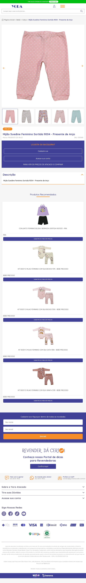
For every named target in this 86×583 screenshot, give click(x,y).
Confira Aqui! (43, 466)
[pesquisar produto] (81, 11)
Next (82, 66)
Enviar (43, 436)
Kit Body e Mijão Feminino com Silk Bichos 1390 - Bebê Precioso (43, 309)
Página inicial (9, 20)
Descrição (9, 174)
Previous (4, 68)
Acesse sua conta (43, 158)
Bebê (18, 20)
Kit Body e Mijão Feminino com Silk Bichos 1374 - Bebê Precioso (43, 269)
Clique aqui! (53, 1)
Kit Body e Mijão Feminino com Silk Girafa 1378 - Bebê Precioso (43, 390)
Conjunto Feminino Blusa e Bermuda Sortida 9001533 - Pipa (43, 228)
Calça (24, 20)
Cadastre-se (43, 151)
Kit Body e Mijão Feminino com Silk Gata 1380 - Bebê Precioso (43, 350)
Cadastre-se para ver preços (43, 239)
